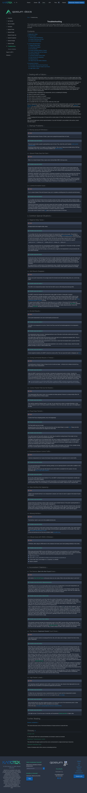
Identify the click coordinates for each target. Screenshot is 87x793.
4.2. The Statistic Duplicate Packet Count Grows (39, 66)
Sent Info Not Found (31, 105)
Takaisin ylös (79, 776)
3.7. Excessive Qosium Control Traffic (36, 55)
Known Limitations (12, 49)
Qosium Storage (11, 40)
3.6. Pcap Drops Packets (33, 53)
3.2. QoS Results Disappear (34, 47)
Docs (44, 2)
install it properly (58, 148)
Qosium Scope (11, 32)
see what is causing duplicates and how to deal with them (49, 705)
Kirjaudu (64, 2)
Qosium (35, 2)
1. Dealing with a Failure (32, 34)
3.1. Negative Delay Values (34, 45)
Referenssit (79, 771)
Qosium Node (11, 43)
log (45, 210)
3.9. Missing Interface (33, 59)
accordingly (62, 695)
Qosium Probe (11, 29)
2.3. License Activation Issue (34, 41)
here (80, 353)
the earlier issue (56, 532)
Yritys (55, 2)
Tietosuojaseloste (79, 772)
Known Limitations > (32, 722)
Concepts (10, 26)
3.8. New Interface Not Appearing (35, 57)
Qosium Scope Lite (12, 35)
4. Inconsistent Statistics (32, 63)
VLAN (48, 403)
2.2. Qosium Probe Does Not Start (36, 39)
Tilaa (29, 778)
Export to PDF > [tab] (10, 52)
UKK (50, 2)
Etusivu (28, 2)
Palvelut (79, 769)
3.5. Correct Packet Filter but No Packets (37, 52)
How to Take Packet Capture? (42, 470)
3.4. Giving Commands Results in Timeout (37, 50)
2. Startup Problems (31, 36)
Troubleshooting (11, 46)
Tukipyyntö (79, 767)
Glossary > (8, 55)
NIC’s (73, 608)
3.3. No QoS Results (32, 48)
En (14, 2)
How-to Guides (11, 23)
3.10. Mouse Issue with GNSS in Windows (37, 60)
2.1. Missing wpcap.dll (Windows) (35, 37)
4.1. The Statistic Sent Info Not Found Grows (38, 65)
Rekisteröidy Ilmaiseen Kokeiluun (76, 2)
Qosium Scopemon (12, 37)
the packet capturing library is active (38, 530)
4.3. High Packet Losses (33, 68)
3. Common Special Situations (34, 43)
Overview (10, 18)
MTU (63, 606)
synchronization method (67, 235)
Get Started (10, 21)
